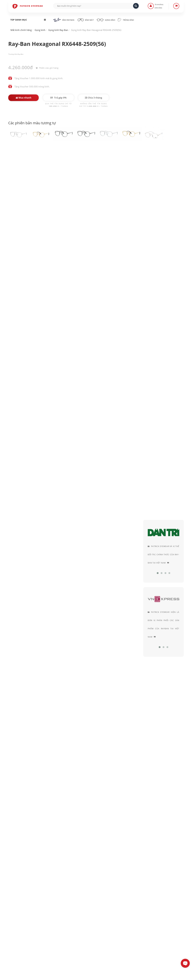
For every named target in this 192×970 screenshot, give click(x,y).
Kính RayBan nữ (64, 572)
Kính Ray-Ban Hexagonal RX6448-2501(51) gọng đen (51, 154)
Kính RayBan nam (38, 572)
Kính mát (86, 19)
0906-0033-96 (23, 935)
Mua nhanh (23, 97)
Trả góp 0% (58, 97)
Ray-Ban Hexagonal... (21, 694)
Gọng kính (108, 19)
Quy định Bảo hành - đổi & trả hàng (88, 914)
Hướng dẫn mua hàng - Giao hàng (87, 906)
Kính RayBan (63, 20)
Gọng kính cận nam (90, 572)
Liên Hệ (73, 902)
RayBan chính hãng (29, 168)
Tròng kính (130, 19)
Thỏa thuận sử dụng (140, 906)
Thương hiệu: (13, 54)
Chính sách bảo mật (140, 902)
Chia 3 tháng (93, 97)
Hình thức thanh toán (80, 910)
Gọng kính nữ (115, 572)
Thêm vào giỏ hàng (47, 67)
